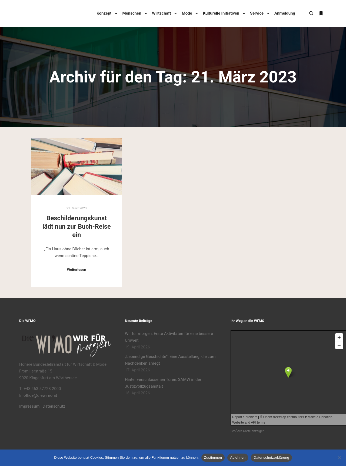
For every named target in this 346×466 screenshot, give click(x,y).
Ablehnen (237, 457)
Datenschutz (54, 406)
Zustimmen (213, 457)
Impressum (29, 406)
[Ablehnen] (339, 457)
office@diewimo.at (40, 395)
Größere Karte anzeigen (247, 431)
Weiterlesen (76, 270)
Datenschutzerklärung (271, 457)
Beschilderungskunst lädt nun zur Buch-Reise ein (76, 226)
